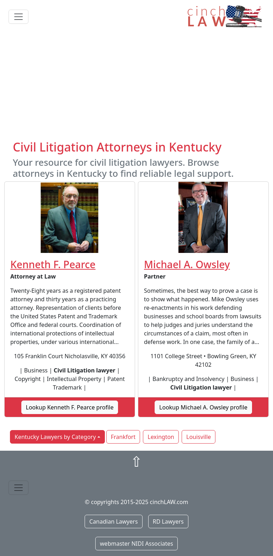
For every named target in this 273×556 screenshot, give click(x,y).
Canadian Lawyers (113, 521)
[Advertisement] (136, 86)
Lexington (161, 437)
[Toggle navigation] (18, 17)
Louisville (198, 437)
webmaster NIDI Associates (136, 543)
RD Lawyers (168, 521)
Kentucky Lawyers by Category (55, 437)
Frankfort (123, 437)
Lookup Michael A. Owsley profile (203, 407)
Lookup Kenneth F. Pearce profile (70, 407)
